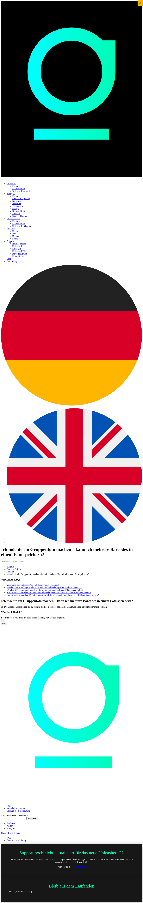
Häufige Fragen (19, 244)
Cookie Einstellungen (10, 833)
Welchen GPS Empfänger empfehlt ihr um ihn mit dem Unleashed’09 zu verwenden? (45, 590)
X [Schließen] (140, 2)
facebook (11, 823)
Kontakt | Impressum (16, 808)
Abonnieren (32, 818)
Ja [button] (3, 620)
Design (15, 208)
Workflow (16, 203)
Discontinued (18, 256)
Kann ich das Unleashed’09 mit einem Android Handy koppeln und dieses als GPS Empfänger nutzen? (53, 595)
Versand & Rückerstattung (18, 811)
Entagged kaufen (19, 216)
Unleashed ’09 (18, 251)
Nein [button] (4, 623)
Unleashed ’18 (13, 218)
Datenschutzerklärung (16, 840)
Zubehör (16, 213)
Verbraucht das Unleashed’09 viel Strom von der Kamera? (33, 585)
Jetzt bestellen (64, 867)
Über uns (11, 228)
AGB (9, 838)
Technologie (17, 206)
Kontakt (16, 236)
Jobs (14, 233)
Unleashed (11, 183)
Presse (15, 239)
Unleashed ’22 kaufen (22, 191)
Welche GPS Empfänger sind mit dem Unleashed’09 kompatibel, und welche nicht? (44, 587)
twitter (10, 826)
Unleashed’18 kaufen (21, 226)
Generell (10, 571)
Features (16, 186)
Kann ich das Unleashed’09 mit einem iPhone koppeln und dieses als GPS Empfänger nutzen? (49, 592)
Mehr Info (80, 867)
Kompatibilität (18, 188)
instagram (11, 828)
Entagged (11, 193)
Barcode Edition (19, 254)
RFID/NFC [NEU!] (21, 198)
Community (12, 261)
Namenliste (17, 201)
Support (10, 241)
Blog (9, 259)
